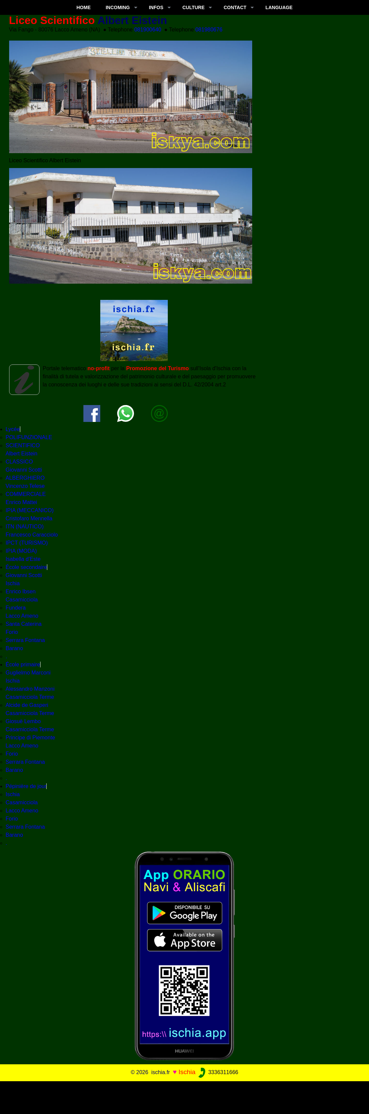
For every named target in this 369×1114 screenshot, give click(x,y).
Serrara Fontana (25, 640)
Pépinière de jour (26, 786)
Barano (14, 648)
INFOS (156, 7)
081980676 (208, 29)
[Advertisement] (185, 1096)
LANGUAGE (278, 7)
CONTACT (235, 7)
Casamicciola (22, 802)
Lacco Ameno (22, 810)
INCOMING (118, 7)
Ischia (13, 794)
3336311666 (217, 1072)
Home (84, 7)
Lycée (13, 429)
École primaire (23, 664)
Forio (12, 754)
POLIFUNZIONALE (29, 437)
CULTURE (193, 7)
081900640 (147, 29)
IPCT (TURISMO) (27, 543)
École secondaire (26, 567)
